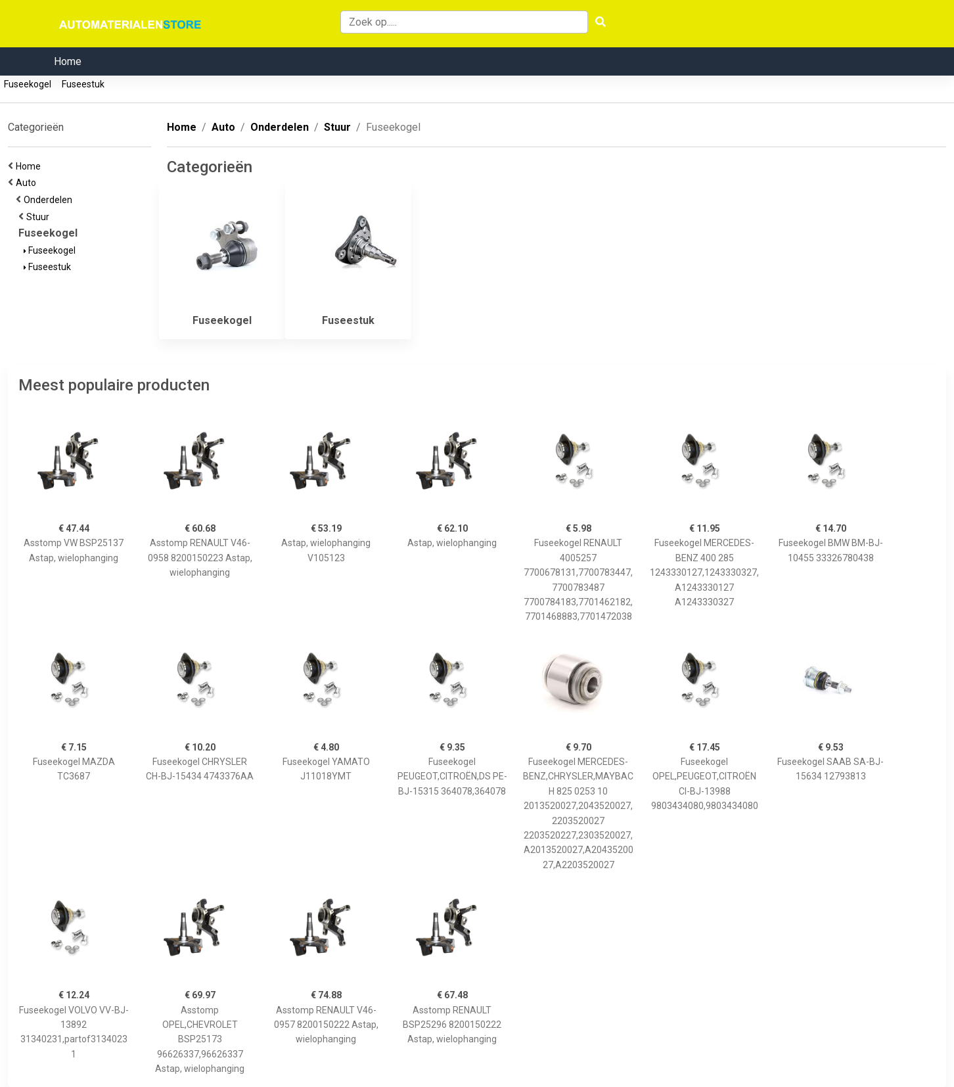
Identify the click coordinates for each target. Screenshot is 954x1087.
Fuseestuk (83, 84)
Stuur (39, 217)
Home (67, 61)
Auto (28, 182)
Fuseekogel (27, 84)
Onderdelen (50, 200)
